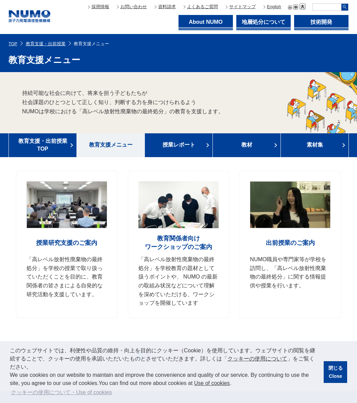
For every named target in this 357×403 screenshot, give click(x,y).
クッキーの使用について (257, 359)
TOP (12, 43)
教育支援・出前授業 (46, 43)
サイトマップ (242, 6)
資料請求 (167, 6)
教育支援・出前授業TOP (42, 144)
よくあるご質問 (202, 6)
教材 (246, 145)
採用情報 (100, 6)
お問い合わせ (133, 6)
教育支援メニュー (111, 145)
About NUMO (206, 22)
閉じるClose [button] (335, 372)
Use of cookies (212, 383)
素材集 (315, 145)
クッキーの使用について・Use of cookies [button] (61, 392)
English (274, 6)
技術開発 (321, 22)
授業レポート (179, 145)
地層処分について (263, 22)
